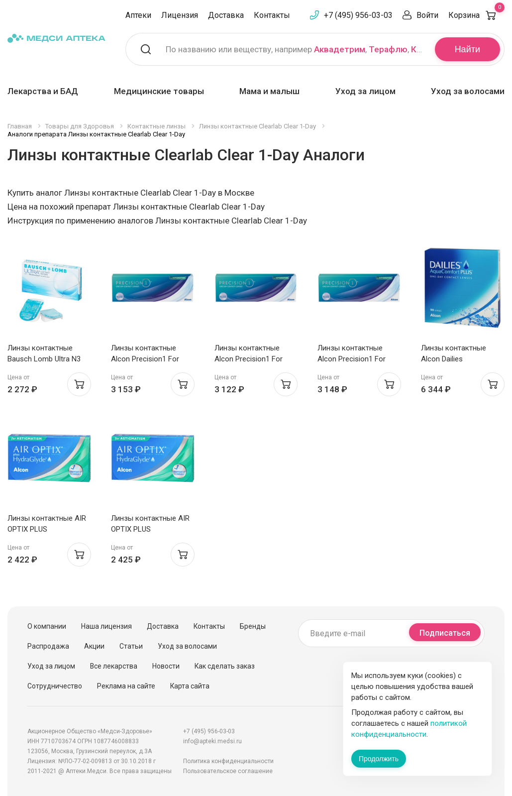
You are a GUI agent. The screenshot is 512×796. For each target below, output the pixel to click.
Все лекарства (113, 666)
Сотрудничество (54, 686)
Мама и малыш (269, 91)
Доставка (226, 15)
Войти (427, 15)
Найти (467, 49)
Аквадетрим (339, 49)
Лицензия (179, 15)
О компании (46, 626)
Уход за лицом (365, 91)
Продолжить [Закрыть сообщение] (379, 759)
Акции (94, 646)
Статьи (131, 646)
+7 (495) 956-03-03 (358, 15)
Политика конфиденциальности (228, 761)
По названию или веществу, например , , (294, 49)
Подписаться (444, 633)
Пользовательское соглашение (228, 771)
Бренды (253, 626)
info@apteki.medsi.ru (212, 741)
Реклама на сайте (126, 686)
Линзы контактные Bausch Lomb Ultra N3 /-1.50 (44, 358)
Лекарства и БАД (42, 91)
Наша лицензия (106, 626)
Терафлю (388, 49)
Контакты (272, 15)
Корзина (476, 15)
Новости (166, 666)
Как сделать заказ (225, 666)
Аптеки (138, 15)
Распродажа (48, 646)
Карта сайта (189, 686)
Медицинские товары (159, 91)
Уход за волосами (468, 91)
